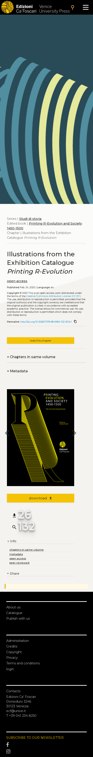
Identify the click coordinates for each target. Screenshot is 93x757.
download (40, 498)
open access (17, 281)
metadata (16, 554)
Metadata (17, 371)
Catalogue (14, 613)
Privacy (12, 658)
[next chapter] (74, 434)
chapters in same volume (26, 549)
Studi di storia (30, 219)
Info (11, 541)
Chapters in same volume (31, 357)
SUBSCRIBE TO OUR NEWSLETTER (35, 738)
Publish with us (18, 618)
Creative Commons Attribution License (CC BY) (53, 296)
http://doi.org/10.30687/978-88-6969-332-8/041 (46, 321)
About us (13, 607)
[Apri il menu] (85, 7)
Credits (11, 646)
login (10, 669)
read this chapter (41, 340)
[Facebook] (46, 744)
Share (13, 573)
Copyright (14, 652)
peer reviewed (19, 562)
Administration (17, 641)
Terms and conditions (23, 663)
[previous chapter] (7, 434)
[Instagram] (46, 751)
